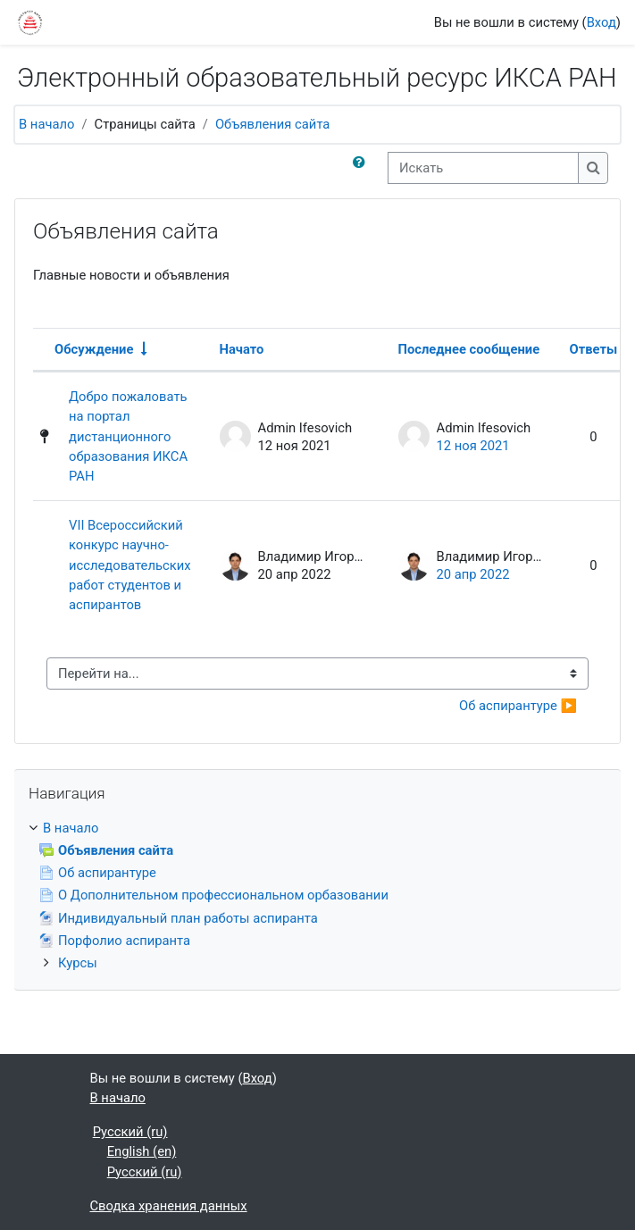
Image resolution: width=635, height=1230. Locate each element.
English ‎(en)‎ (142, 1151)
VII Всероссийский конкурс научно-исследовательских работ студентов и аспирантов (130, 565)
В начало (46, 124)
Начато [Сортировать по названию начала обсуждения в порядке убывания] (242, 349)
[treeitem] (317, 895)
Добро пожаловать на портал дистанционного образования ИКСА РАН (128, 436)
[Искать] (483, 168)
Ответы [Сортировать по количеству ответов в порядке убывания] (594, 349)
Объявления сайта (272, 124)
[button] (362, 168)
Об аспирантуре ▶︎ (518, 706)
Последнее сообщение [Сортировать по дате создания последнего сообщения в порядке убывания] (469, 349)
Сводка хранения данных (168, 1206)
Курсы (77, 963)
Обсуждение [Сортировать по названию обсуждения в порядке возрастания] (93, 349)
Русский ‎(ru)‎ (130, 1132)
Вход (601, 22)
